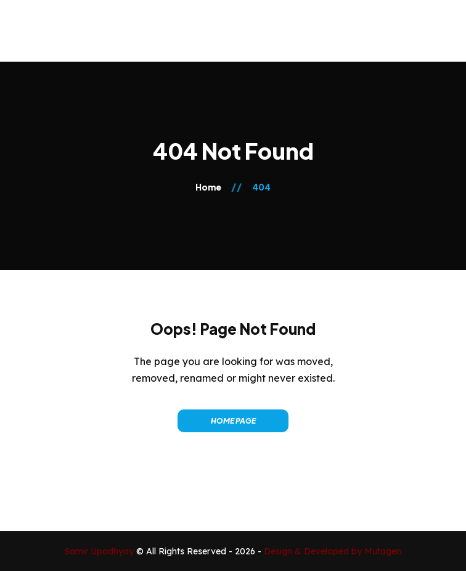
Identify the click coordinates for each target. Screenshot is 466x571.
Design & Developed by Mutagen (332, 551)
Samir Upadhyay (100, 551)
